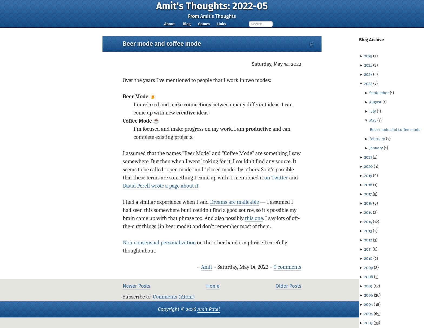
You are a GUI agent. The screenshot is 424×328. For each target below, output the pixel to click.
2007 (368, 286)
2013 (368, 230)
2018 (368, 184)
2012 (368, 240)
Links (221, 24)
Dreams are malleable (234, 202)
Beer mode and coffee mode (395, 129)
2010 (368, 258)
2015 (368, 212)
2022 (368, 83)
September (379, 92)
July (372, 111)
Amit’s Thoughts (218, 16)
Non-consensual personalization (159, 243)
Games (204, 24)
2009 (368, 267)
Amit (206, 267)
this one (254, 218)
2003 (368, 322)
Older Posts (288, 286)
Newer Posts (136, 286)
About (169, 24)
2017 (368, 194)
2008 (368, 276)
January (376, 148)
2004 (368, 313)
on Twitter (276, 178)
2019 (368, 175)
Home (213, 286)
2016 (368, 203)
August (375, 102)
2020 (368, 166)
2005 (368, 304)
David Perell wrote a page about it (160, 186)
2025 (368, 56)
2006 (368, 295)
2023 (368, 74)
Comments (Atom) (174, 297)
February (377, 138)
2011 (368, 249)
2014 (368, 221)
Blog (187, 24)
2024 (368, 65)
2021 (368, 157)
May (372, 120)
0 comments (287, 267)
